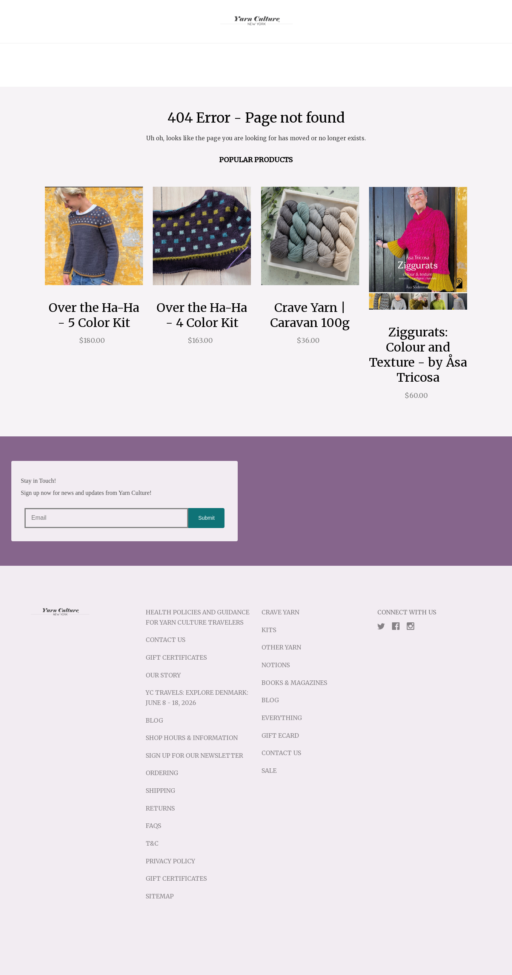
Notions (275, 665)
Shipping (160, 790)
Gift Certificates (176, 657)
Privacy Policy (170, 861)
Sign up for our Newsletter (194, 755)
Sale (269, 770)
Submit (206, 518)
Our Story (163, 675)
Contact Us (165, 639)
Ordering (162, 773)
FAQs (153, 825)
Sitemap (160, 896)
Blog (154, 720)
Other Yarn (281, 647)
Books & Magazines (294, 682)
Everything (281, 718)
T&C (152, 843)
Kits (268, 630)
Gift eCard (280, 735)
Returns (160, 808)
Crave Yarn (280, 612)
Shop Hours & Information (192, 738)
